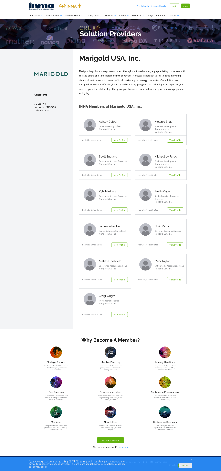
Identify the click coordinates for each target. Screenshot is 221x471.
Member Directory (159, 6)
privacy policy (40, 466)
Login (174, 6)
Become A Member (110, 440)
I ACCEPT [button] (185, 465)
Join (185, 6)
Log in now (123, 447)
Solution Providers (110, 34)
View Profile (119, 140)
